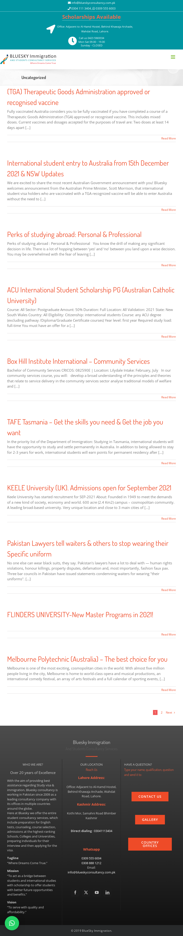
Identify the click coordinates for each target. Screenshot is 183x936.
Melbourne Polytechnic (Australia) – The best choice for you (87, 658)
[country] (150, 844)
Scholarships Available (91, 16)
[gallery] (150, 819)
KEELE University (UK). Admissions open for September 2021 (89, 487)
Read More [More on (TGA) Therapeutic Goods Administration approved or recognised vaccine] (168, 138)
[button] (12, 923)
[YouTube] (97, 892)
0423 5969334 (96, 38)
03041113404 (103, 831)
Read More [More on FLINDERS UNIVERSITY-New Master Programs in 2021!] (168, 634)
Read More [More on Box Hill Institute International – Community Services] (168, 397)
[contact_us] (150, 796)
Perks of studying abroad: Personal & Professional (74, 234)
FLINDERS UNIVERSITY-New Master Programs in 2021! (80, 614)
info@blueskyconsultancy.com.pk (93, 3)
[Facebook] (75, 892)
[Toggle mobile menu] (173, 56)
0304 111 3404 (81, 8)
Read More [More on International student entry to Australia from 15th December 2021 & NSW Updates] (168, 210)
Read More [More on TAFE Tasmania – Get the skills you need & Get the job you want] (168, 463)
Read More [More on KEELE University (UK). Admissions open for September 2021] (168, 519)
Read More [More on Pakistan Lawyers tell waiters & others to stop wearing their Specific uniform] (168, 590)
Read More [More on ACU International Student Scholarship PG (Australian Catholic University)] (168, 337)
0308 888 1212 (91, 863)
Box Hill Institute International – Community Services (78, 360)
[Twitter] (86, 892)
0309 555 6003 (106, 8)
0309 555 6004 (91, 858)
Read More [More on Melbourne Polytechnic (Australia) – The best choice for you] (168, 690)
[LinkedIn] (107, 892)
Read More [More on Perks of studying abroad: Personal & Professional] (168, 265)
